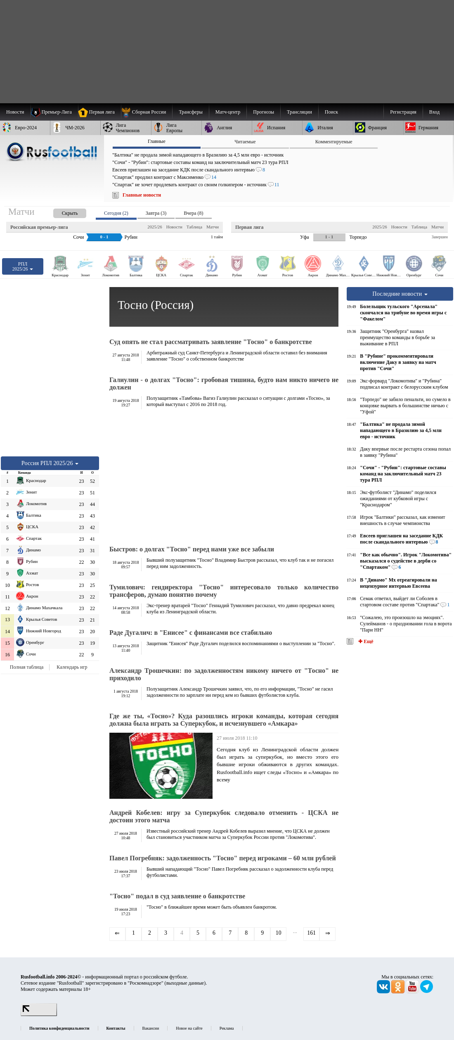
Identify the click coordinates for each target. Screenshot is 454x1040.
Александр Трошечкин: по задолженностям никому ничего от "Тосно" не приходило (223, 674)
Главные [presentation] (157, 141)
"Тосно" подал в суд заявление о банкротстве (177, 896)
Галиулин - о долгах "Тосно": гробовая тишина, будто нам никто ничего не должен (223, 383)
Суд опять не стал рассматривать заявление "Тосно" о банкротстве (210, 341)
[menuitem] (147, 112)
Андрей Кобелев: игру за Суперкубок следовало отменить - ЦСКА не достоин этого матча (223, 816)
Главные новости (142, 195)
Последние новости (400, 293)
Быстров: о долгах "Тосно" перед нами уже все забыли (191, 549)
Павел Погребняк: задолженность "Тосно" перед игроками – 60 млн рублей (222, 858)
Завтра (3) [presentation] (156, 213)
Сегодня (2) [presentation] (116, 213)
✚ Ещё (365, 641)
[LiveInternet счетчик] (39, 1014)
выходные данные (185, 983)
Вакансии (150, 1028)
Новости (174, 226)
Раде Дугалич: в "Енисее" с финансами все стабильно (190, 632)
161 (311, 933)
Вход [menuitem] (434, 112)
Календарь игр (72, 667)
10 (278, 933)
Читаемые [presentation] (244, 142)
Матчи (212, 226)
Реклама (227, 1028)
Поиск (331, 112)
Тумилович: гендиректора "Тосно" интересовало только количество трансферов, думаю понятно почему (223, 591)
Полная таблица (26, 667)
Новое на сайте (189, 1028)
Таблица (194, 226)
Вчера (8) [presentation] (193, 213)
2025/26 (154, 226)
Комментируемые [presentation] (333, 142)
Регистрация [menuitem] (403, 112)
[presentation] (61, 212)
